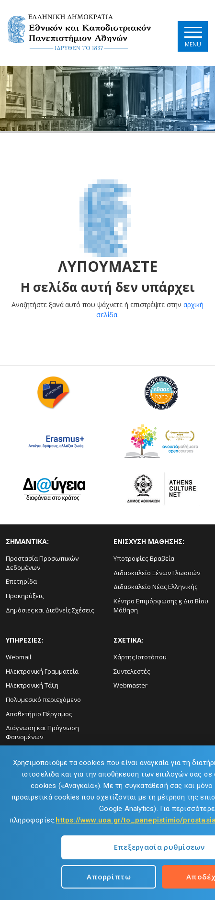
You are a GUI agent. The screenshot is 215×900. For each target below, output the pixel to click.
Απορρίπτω (109, 876)
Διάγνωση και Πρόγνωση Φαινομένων (42, 732)
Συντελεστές (131, 671)
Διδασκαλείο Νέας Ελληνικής (155, 586)
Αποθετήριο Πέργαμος (39, 714)
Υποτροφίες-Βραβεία (143, 558)
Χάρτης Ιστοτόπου (140, 657)
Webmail (18, 657)
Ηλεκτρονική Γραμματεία (42, 671)
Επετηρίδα (21, 581)
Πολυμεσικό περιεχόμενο (43, 699)
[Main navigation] (193, 36)
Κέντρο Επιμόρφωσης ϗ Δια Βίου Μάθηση (160, 605)
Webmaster (130, 685)
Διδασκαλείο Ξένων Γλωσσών (156, 572)
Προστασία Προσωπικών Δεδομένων (42, 563)
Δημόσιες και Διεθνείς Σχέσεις (50, 610)
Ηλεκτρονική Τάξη (32, 685)
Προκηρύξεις (25, 595)
